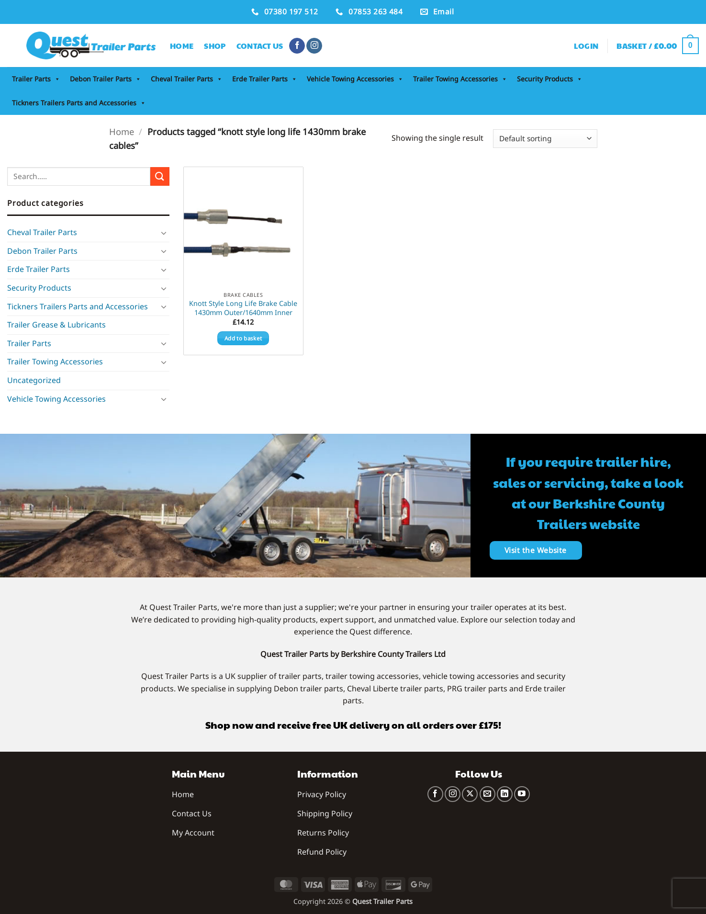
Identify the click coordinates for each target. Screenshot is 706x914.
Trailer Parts (36, 79)
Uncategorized (34, 380)
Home (181, 45)
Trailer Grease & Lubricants (56, 324)
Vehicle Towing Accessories (355, 79)
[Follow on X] (470, 794)
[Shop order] (545, 138)
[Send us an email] (487, 794)
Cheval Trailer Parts (187, 79)
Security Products (550, 79)
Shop (214, 45)
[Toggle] (163, 232)
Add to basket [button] (243, 338)
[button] (586, 46)
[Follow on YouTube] (522, 794)
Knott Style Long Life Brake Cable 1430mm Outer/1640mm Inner (243, 308)
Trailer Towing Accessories (460, 79)
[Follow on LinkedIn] (505, 794)
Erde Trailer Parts (264, 79)
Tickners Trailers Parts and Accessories (79, 103)
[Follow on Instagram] (314, 46)
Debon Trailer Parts (105, 79)
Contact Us (259, 45)
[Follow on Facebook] (297, 46)
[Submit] (159, 176)
